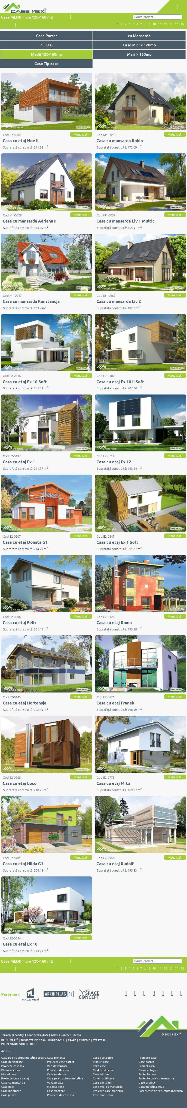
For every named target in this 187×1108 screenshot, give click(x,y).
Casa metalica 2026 (151, 1087)
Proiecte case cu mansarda (156, 1078)
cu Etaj (46, 44)
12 (165, 24)
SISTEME (84, 1040)
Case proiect (147, 1082)
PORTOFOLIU (56, 1040)
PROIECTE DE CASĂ (33, 1040)
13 (171, 24)
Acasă (77, 1035)
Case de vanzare (12, 1062)
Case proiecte (56, 1057)
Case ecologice (103, 1057)
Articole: (7, 1051)
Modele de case (103, 1070)
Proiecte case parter (60, 1062)
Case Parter (46, 35)
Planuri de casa (11, 1070)
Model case (9, 1074)
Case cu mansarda (13, 1082)
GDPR (54, 1035)
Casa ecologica (148, 1070)
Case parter (146, 1062)
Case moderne (56, 1074)
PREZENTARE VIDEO (14, 1044)
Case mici (7, 1087)
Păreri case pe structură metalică (161, 1091)
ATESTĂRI (99, 1040)
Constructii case (103, 1078)
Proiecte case (148, 1057)
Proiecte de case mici (61, 1095)
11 (159, 24)
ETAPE (72, 1040)
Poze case (99, 1066)
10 (154, 24)
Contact (66, 1035)
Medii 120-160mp (46, 54)
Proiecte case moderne (108, 1091)
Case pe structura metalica (65, 1078)
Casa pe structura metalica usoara (23, 1057)
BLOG (33, 1044)
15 (182, 24)
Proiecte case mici (13, 1066)
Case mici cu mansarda (107, 1087)
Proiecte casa (147, 1074)
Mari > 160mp (139, 54)
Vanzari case (55, 1082)
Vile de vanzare (57, 1066)
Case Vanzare (56, 1091)
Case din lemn (102, 1082)
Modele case (55, 1087)
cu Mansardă (139, 35)
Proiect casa (147, 1066)
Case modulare (11, 1091)
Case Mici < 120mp (139, 44)
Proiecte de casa (58, 1070)
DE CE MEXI (9, 1040)
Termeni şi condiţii (12, 1035)
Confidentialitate (37, 1035)
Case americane (103, 1095)
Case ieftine (101, 1074)
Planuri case (101, 1062)
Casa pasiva (8, 1095)
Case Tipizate (46, 63)
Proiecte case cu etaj (15, 1078)
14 (176, 24)
